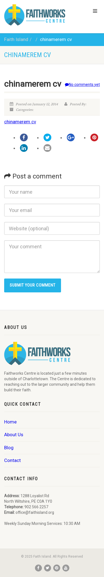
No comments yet (82, 84)
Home (10, 422)
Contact (12, 460)
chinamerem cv (20, 121)
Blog (9, 447)
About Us (13, 434)
